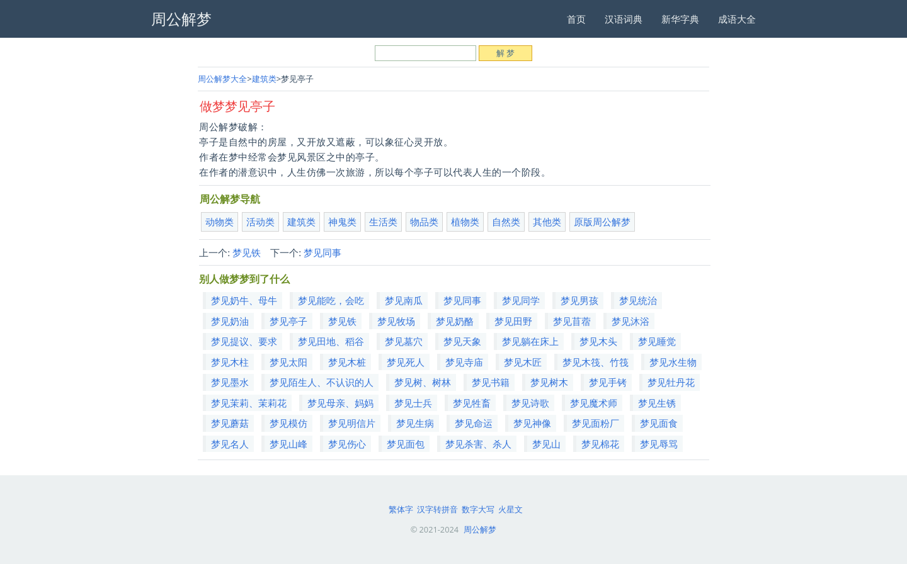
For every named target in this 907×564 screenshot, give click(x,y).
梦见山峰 (288, 443)
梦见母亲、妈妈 (340, 403)
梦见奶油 (230, 321)
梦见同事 (322, 252)
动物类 (219, 221)
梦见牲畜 (472, 403)
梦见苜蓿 (572, 321)
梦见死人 (406, 362)
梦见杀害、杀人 (478, 443)
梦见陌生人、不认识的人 (322, 382)
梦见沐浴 (630, 321)
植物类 (465, 221)
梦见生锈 (657, 403)
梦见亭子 (288, 321)
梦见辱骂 (659, 443)
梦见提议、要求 (244, 341)
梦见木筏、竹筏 (595, 362)
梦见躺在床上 (530, 341)
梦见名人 (230, 443)
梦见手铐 (608, 382)
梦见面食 (659, 423)
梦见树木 (549, 382)
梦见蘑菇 (230, 423)
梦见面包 (406, 443)
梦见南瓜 (404, 300)
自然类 (506, 221)
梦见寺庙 (464, 362)
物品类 (424, 221)
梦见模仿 (288, 423)
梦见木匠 (523, 362)
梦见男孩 (579, 300)
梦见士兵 (413, 403)
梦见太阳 (288, 362)
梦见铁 (246, 252)
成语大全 (737, 19)
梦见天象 (462, 341)
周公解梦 (480, 529)
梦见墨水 (230, 382)
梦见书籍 (491, 382)
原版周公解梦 (602, 221)
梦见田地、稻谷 (331, 341)
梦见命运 (474, 423)
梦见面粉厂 (595, 423)
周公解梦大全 (222, 78)
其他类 (547, 221)
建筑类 (264, 78)
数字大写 (478, 509)
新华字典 (680, 19)
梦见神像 (532, 423)
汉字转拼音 (437, 509)
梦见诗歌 (530, 403)
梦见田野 (513, 321)
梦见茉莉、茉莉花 (249, 403)
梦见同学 (521, 300)
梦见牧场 (396, 321)
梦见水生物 (673, 362)
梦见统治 (638, 300)
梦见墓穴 (404, 341)
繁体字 (401, 509)
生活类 (383, 221)
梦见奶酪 (455, 321)
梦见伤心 (347, 443)
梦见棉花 (600, 443)
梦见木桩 (347, 362)
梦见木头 (598, 341)
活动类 (260, 221)
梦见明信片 (351, 423)
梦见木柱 (230, 362)
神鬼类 (342, 221)
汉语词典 (623, 19)
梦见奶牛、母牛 (244, 300)
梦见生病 (415, 423)
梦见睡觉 (657, 341)
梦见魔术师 (593, 403)
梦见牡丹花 (671, 382)
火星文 (510, 509)
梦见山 (546, 443)
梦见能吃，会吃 (331, 300)
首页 (576, 19)
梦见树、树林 (422, 382)
